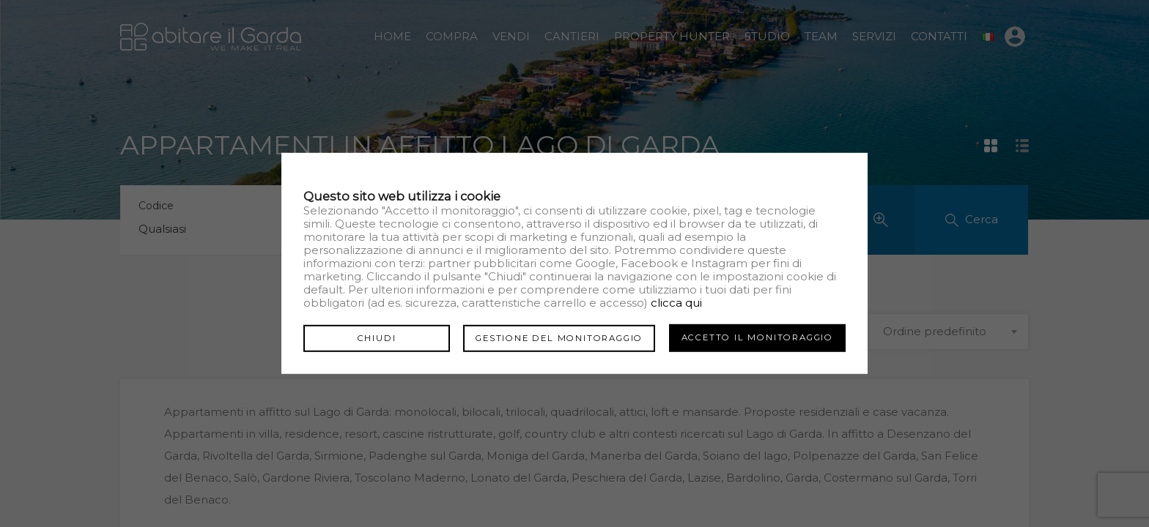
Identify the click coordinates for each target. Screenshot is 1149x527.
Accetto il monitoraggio (757, 337)
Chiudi (377, 337)
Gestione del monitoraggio (559, 337)
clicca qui (676, 303)
